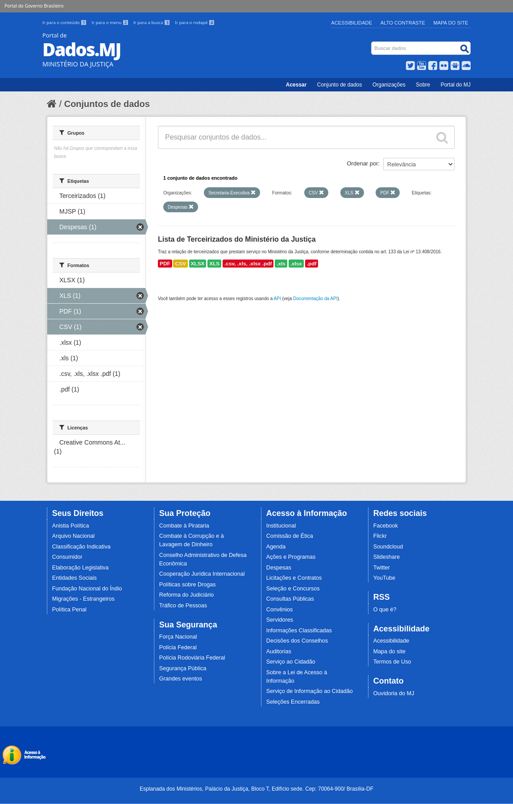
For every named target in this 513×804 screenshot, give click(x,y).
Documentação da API (315, 298)
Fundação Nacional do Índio (87, 588)
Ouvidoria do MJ (393, 693)
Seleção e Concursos (293, 588)
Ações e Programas (291, 557)
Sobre (423, 85)
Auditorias (278, 651)
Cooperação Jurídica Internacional (202, 574)
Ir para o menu (110, 22)
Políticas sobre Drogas (187, 584)
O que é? (385, 609)
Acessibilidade (351, 22)
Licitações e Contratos (294, 578)
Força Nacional (178, 637)
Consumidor (67, 557)
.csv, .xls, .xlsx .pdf (248, 263)
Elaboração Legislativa (80, 568)
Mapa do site (389, 651)
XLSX (198, 263)
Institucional (281, 526)
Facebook (385, 526)
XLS (214, 263)
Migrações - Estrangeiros (83, 599)
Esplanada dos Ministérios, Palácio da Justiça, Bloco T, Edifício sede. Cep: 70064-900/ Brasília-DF (256, 789)
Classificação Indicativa (81, 547)
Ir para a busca (152, 22)
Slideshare (386, 557)
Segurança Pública (183, 668)
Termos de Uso (392, 662)
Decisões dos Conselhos (297, 641)
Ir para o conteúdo (65, 22)
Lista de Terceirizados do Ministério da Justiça (237, 239)
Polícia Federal (178, 647)
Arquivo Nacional (73, 536)
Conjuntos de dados (107, 104)
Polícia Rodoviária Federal (192, 658)
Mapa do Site (451, 22)
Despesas (278, 568)
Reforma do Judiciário (186, 595)
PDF (165, 263)
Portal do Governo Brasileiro (33, 6)
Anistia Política (70, 526)
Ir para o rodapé (195, 22)
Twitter (381, 568)
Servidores (279, 620)
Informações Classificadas (299, 630)
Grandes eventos (180, 679)
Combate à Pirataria (184, 526)
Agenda (275, 547)
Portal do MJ (456, 85)
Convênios (279, 609)
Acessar (296, 85)
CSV (180, 263)
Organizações (388, 85)
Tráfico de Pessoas (183, 605)
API (277, 298)
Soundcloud (388, 547)
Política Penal (69, 609)
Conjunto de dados (339, 85)
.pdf (312, 263)
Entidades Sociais (74, 578)
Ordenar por (362, 163)
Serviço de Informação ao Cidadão (309, 691)
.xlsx (296, 263)
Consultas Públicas (290, 599)
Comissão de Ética (289, 536)
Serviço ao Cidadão (290, 662)
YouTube (384, 578)
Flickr (380, 536)
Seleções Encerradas (293, 702)
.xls (281, 263)
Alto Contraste (403, 22)
